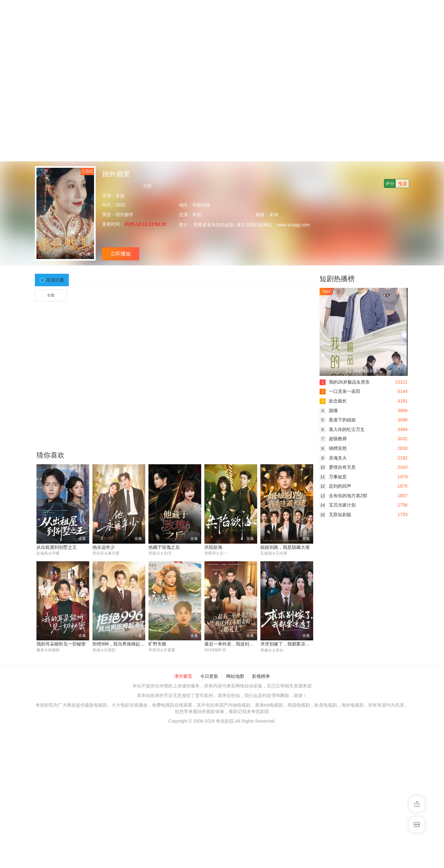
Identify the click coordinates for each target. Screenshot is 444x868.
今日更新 (209, 676)
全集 (51, 295)
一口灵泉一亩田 (340, 391)
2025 (120, 204)
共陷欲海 (213, 547)
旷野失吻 (157, 644)
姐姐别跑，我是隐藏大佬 (285, 547)
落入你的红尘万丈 (342, 429)
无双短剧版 (335, 514)
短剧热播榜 (337, 279)
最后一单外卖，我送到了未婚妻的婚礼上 (244, 644)
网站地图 (235, 676)
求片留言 (183, 676)
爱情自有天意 (338, 467)
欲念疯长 (333, 400)
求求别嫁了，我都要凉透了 (287, 644)
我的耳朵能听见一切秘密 (61, 644)
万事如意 (333, 476)
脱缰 (329, 410)
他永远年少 (103, 547)
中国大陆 (201, 204)
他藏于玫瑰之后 (164, 547)
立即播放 (120, 253)
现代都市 (124, 214)
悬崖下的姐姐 (338, 419)
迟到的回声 (335, 486)
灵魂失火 (333, 457)
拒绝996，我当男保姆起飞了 (120, 644)
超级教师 (333, 438)
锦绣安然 (333, 448)
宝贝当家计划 (338, 504)
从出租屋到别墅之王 (56, 547)
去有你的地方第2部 (343, 495)
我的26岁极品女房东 (345, 382)
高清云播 (55, 279)
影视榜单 (261, 676)
